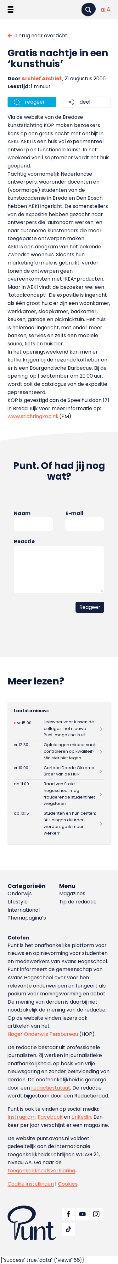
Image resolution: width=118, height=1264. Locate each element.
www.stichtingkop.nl (32, 416)
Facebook (50, 1117)
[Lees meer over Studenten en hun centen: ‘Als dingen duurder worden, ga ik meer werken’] (59, 823)
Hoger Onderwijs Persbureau (43, 1034)
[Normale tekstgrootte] (102, 9)
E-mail (74, 513)
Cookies (67, 1184)
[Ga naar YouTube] (82, 1214)
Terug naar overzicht (41, 35)
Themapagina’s (27, 917)
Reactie (24, 541)
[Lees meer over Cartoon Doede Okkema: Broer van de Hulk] (59, 771)
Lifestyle (18, 901)
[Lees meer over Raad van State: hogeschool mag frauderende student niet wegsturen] (59, 794)
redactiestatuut (50, 1087)
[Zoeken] (88, 10)
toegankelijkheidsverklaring (41, 1170)
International (24, 910)
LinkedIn (81, 1117)
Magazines (72, 893)
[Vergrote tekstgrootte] (108, 9)
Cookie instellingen (31, 1184)
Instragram (22, 1117)
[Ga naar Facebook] (68, 1214)
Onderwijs (20, 893)
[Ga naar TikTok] (68, 1229)
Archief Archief (41, 78)
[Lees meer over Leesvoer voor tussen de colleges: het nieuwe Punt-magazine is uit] (59, 728)
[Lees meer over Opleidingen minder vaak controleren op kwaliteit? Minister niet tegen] (59, 751)
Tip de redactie (78, 901)
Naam (22, 513)
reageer (35, 102)
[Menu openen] (11, 9)
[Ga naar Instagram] (96, 1214)
